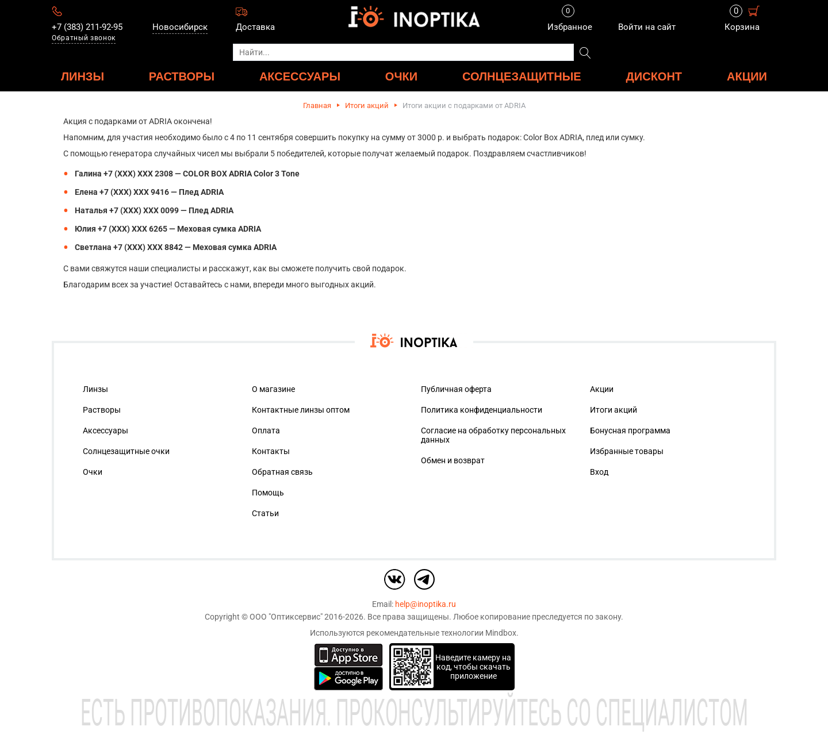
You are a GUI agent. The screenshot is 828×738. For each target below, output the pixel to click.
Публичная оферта (456, 389)
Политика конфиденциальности (481, 409)
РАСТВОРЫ (181, 76)
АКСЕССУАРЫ (299, 76)
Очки (92, 471)
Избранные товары (627, 451)
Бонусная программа (630, 430)
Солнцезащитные (521, 76)
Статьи (265, 513)
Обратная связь (282, 471)
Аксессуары (105, 430)
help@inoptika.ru (425, 604)
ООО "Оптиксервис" (286, 616)
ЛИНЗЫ (82, 76)
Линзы (95, 389)
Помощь (268, 492)
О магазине (273, 389)
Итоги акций (367, 105)
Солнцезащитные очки (126, 451)
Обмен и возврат (453, 460)
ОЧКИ (401, 76)
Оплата (266, 430)
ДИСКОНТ (654, 76)
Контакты (271, 451)
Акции (747, 76)
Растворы (102, 409)
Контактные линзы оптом (301, 409)
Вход (599, 471)
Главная (317, 105)
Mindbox (500, 632)
